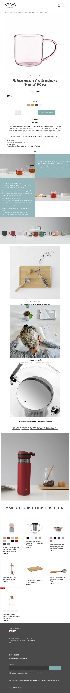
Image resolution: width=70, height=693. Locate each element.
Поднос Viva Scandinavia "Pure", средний (34, 581)
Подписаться (54, 668)
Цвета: (35, 101)
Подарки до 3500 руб (18, 12)
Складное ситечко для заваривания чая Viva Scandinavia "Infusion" (56, 546)
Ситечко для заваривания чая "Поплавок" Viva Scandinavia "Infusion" (11, 549)
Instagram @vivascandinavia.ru (35, 428)
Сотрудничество (31, 640)
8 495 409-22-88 (14, 655)
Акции (11, 12)
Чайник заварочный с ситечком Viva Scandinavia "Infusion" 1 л (34, 543)
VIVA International (31, 643)
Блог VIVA (29, 638)
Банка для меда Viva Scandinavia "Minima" (9, 578)
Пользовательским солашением (23, 673)
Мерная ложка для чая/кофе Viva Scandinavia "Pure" (57, 579)
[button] (30, 75)
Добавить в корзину (46, 112)
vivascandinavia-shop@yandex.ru (18, 658)
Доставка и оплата (14, 638)
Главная (6, 12)
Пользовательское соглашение (17, 640)
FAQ (10, 643)
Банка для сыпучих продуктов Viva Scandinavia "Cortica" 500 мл (11, 616)
